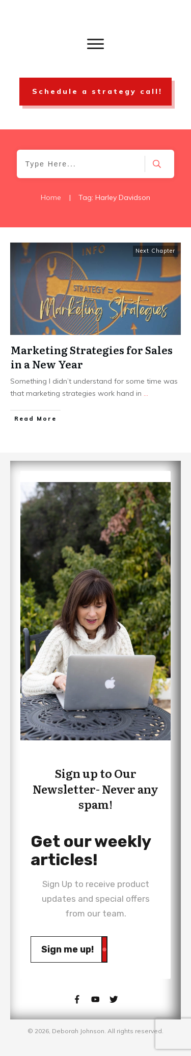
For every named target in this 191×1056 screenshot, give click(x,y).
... (146, 393)
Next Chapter (155, 250)
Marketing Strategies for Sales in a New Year (92, 356)
